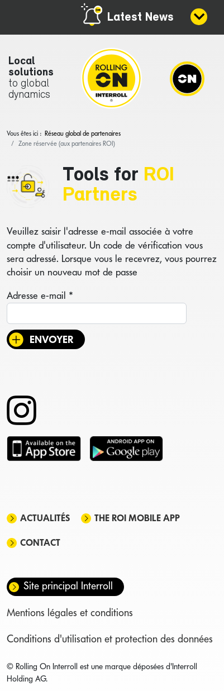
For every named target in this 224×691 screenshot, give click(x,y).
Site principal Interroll (68, 586)
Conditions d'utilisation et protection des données (110, 639)
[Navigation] (187, 78)
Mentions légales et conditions (70, 612)
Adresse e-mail (40, 295)
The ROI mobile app (137, 518)
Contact (40, 543)
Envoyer (51, 339)
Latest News (140, 17)
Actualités (45, 518)
